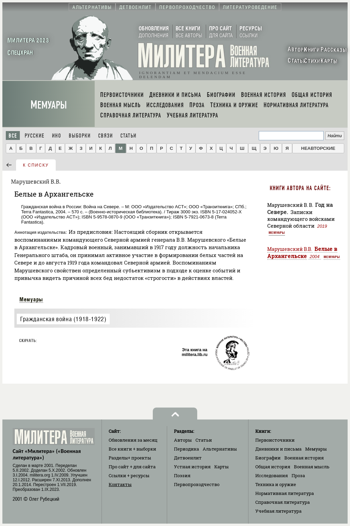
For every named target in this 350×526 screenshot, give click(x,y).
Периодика (186, 449)
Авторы (183, 440)
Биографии (268, 458)
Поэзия (182, 475)
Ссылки (129, 475)
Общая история (272, 467)
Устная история (192, 467)
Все (13, 135)
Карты (221, 467)
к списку (36, 165)
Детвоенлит (188, 458)
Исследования (271, 475)
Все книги (132, 449)
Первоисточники (275, 440)
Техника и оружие (275, 484)
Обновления (133, 440)
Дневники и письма (278, 449)
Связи (105, 135)
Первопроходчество (196, 484)
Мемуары (48, 105)
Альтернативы (220, 449)
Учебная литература (278, 511)
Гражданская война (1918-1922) (63, 319)
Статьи (128, 135)
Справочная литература (282, 502)
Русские (34, 135)
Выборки (80, 135)
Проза (298, 475)
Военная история (304, 458)
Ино (56, 135)
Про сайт (132, 467)
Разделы (130, 458)
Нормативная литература (284, 493)
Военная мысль (311, 467)
